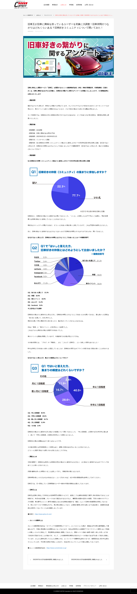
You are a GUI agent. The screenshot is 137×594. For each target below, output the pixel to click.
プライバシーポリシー (90, 586)
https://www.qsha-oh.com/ (43, 514)
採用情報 (79, 5)
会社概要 (46, 5)
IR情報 (71, 5)
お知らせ (63, 5)
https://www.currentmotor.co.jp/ (56, 548)
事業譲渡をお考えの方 (52, 586)
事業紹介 (55, 5)
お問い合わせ (89, 5)
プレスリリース (39, 31)
